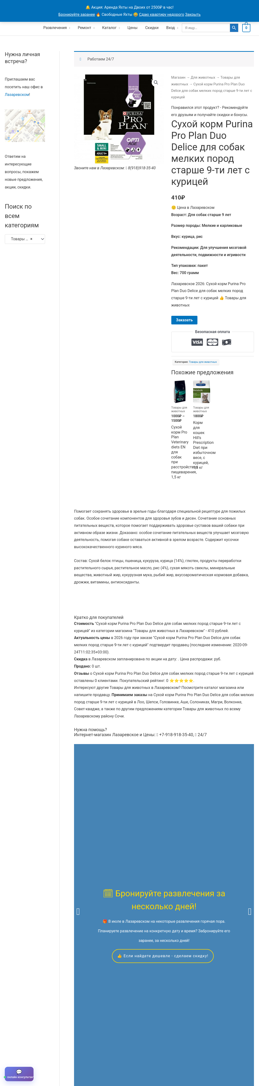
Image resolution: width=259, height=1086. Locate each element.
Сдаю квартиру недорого (161, 14)
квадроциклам (209, 869)
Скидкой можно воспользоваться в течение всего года (162, 1002)
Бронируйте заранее (76, 14)
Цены (134, 27)
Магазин (178, 77)
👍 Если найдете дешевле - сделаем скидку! (162, 832)
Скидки (153, 27)
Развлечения (56, 27)
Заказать (184, 320)
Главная (12, 1063)
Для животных (203, 77)
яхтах (146, 869)
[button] (156, 82)
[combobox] (25, 239)
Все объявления (38, 1063)
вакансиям (113, 877)
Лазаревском (17, 94)
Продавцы (67, 1063)
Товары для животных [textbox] (22, 239)
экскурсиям (84, 869)
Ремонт (85, 27)
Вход (171, 27)
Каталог (110, 27)
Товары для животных (203, 362)
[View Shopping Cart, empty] (246, 27)
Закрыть (193, 14)
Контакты (90, 1063)
